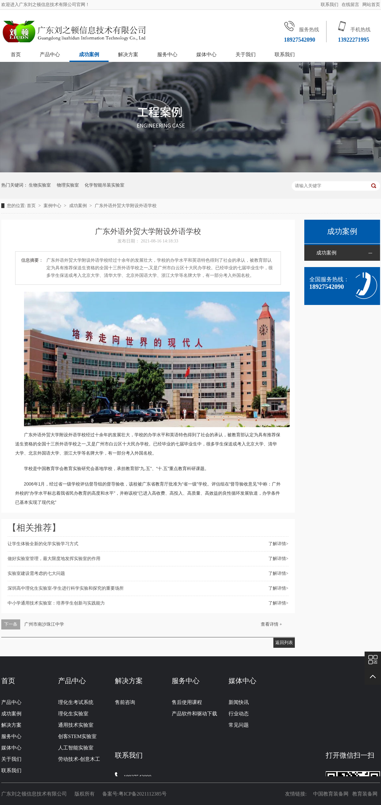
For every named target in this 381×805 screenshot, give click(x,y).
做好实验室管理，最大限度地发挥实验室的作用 (54, 558)
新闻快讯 (239, 702)
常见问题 (239, 725)
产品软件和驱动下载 (194, 713)
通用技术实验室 (75, 725)
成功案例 (89, 54)
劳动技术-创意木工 (79, 759)
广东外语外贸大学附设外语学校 (126, 205)
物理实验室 (68, 185)
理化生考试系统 (75, 702)
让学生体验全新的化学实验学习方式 (43, 543)
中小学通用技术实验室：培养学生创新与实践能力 (56, 603)
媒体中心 (206, 54)
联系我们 (329, 4)
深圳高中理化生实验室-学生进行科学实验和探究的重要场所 (66, 588)
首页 (16, 54)
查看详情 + (271, 624)
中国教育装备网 (332, 793)
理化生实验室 (73, 713)
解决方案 (128, 54)
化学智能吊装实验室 (104, 185)
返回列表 (284, 642)
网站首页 (371, 4)
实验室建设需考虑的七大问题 (36, 573)
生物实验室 (40, 185)
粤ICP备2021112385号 (143, 793)
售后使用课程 (187, 702)
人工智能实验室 (75, 747)
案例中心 (53, 205)
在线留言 (350, 4)
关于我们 (245, 54)
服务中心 (167, 54)
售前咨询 (125, 702)
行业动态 (239, 713)
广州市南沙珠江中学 (44, 624)
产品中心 (50, 54)
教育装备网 (366, 793)
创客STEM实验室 (77, 736)
